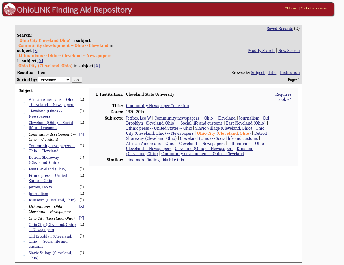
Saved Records (280, 28)
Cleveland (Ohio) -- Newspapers (45, 113)
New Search (289, 50)
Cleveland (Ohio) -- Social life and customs (51, 125)
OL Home (291, 8)
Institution (290, 72)
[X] (35, 50)
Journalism (38, 193)
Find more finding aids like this (155, 159)
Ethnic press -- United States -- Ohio (48, 178)
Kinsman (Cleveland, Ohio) (52, 200)
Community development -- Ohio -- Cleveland (202, 153)
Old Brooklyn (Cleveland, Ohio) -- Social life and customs (50, 241)
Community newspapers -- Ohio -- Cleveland (52, 148)
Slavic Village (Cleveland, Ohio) (223, 128)
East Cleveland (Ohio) (47, 168)
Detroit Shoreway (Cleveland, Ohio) (44, 160)
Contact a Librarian (314, 8)
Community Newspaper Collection (157, 105)
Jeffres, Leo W (41, 187)
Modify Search (261, 50)
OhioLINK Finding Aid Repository (74, 9)
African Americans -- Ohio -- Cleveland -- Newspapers (53, 102)
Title (272, 72)
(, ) (224, 133)
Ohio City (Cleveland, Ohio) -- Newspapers (52, 227)
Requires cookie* (283, 97)
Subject (258, 72)
